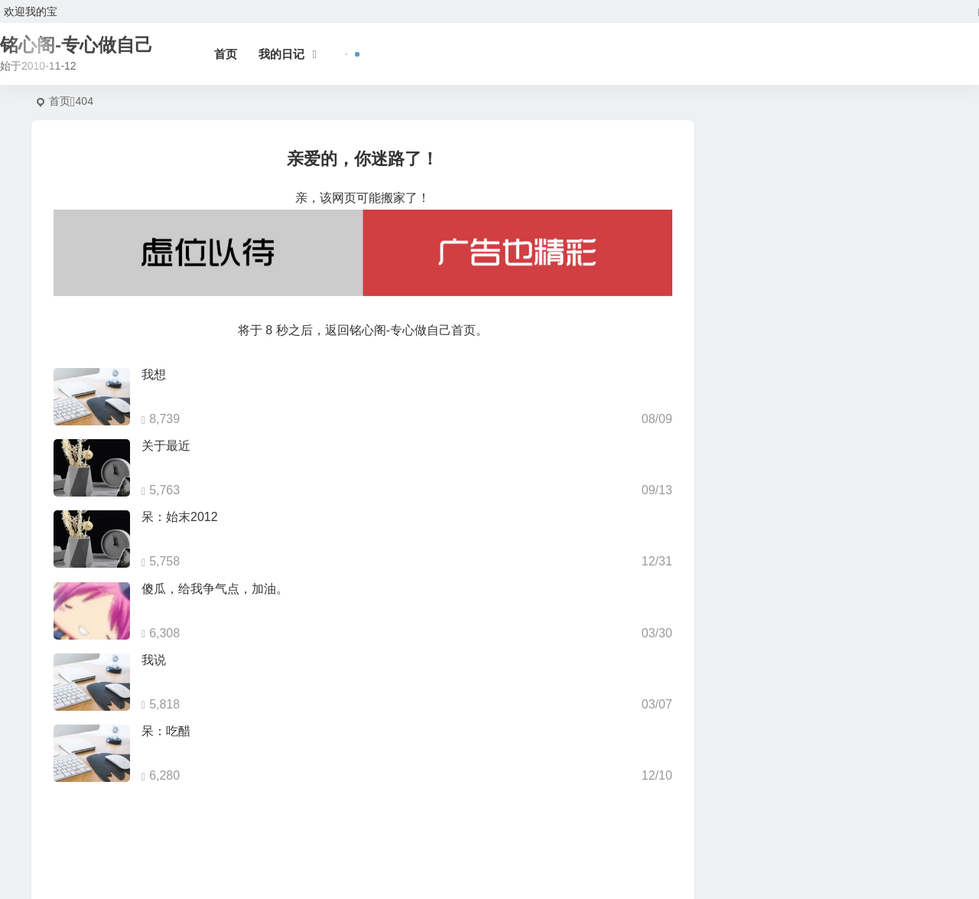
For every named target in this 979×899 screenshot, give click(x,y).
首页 (225, 53)
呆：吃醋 (165, 731)
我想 (153, 374)
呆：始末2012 (179, 516)
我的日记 (281, 53)
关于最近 (165, 445)
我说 (153, 659)
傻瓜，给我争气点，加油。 (214, 588)
